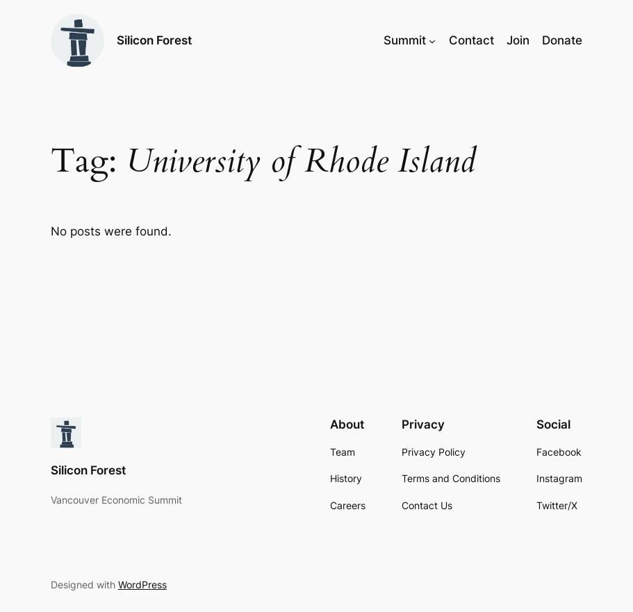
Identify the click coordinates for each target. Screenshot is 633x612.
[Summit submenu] (432, 40)
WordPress (142, 584)
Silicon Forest (154, 40)
